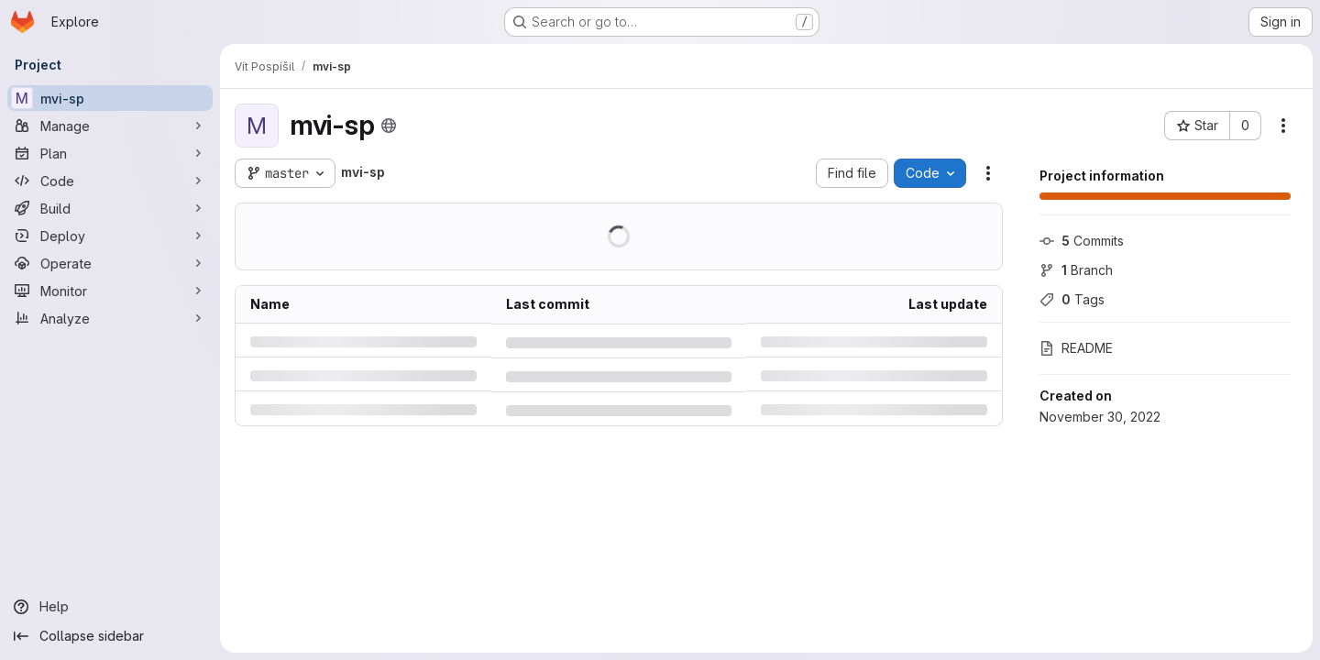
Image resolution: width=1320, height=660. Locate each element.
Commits (1082, 240)
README (1076, 348)
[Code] (110, 180)
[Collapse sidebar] (110, 636)
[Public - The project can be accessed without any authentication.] (388, 125)
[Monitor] (110, 290)
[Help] (110, 607)
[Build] (110, 208)
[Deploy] (110, 235)
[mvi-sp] (110, 98)
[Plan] (110, 153)
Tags (1072, 299)
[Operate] (110, 263)
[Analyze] (110, 318)
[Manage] (110, 125)
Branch (1076, 270)
